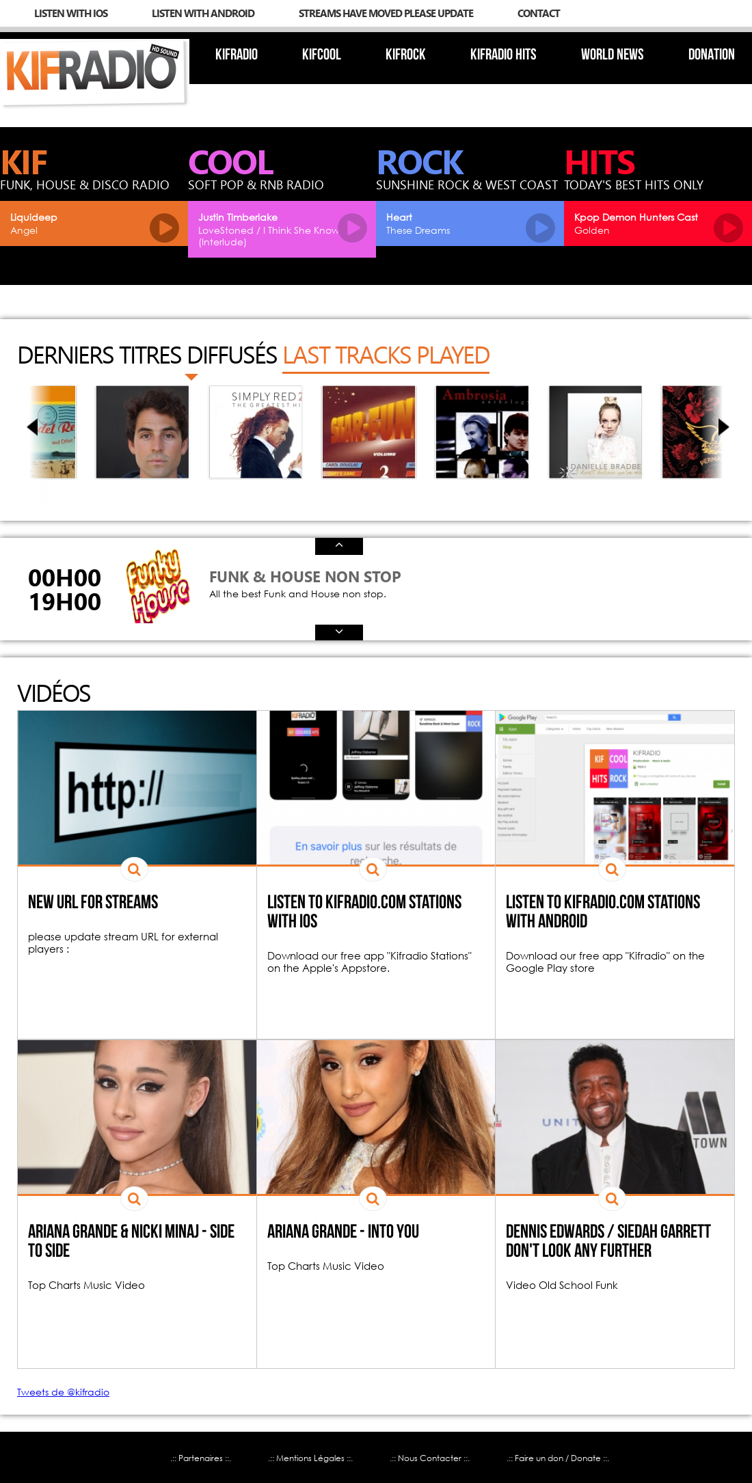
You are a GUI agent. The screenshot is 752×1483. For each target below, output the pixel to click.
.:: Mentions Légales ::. (310, 1458)
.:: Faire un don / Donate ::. (558, 1458)
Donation (711, 56)
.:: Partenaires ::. (200, 1458)
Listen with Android (203, 13)
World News (612, 56)
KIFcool (321, 56)
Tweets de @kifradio (63, 1392)
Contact (539, 13)
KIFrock (406, 56)
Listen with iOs (70, 13)
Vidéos (53, 692)
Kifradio (236, 56)
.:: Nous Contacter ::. (430, 1458)
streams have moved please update (386, 13)
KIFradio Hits (503, 56)
